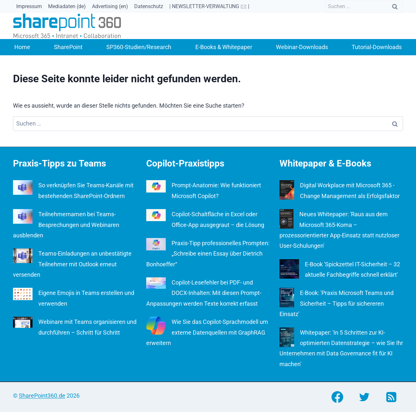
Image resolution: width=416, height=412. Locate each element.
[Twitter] (364, 397)
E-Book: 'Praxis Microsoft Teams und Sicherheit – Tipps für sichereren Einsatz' (337, 303)
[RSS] (391, 397)
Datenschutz (148, 6)
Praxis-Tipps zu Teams (59, 163)
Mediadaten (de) (67, 6)
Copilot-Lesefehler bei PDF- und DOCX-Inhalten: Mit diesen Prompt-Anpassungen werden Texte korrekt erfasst (203, 293)
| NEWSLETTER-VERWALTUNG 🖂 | (209, 6)
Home (22, 47)
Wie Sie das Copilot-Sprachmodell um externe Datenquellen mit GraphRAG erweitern (207, 332)
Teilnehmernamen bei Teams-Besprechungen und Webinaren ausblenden (66, 225)
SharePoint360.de (42, 395)
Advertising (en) (110, 6)
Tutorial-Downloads (377, 47)
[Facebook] (337, 397)
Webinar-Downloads (302, 47)
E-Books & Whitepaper (223, 47)
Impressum (29, 6)
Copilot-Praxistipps (185, 163)
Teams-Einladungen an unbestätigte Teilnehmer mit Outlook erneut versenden (72, 264)
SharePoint (68, 47)
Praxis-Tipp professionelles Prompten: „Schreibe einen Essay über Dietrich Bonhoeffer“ (207, 254)
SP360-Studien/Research (138, 47)
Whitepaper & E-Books (325, 163)
